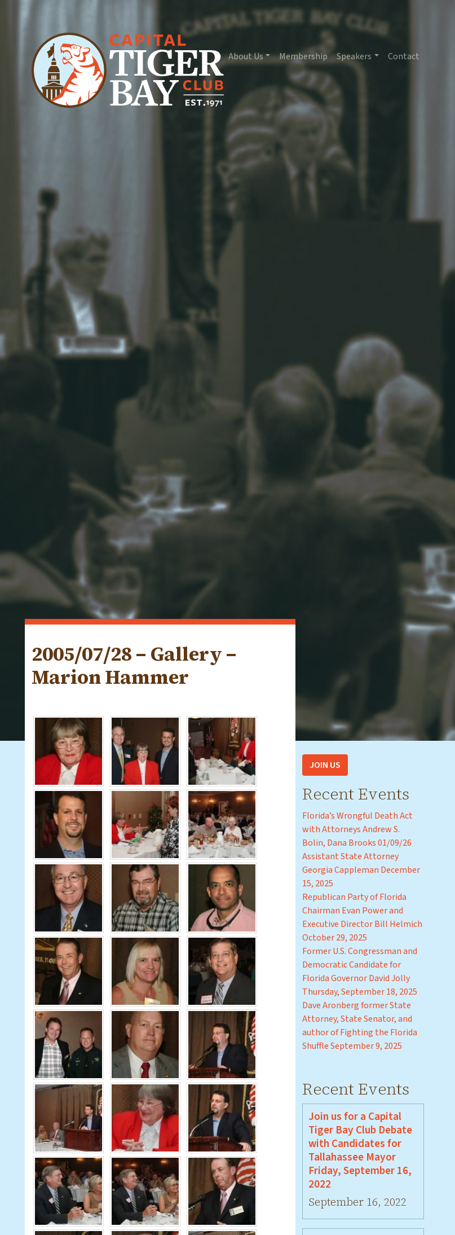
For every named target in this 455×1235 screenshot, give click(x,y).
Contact (403, 56)
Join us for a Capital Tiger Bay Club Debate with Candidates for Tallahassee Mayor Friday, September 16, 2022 (360, 1150)
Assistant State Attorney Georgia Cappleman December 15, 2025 (361, 870)
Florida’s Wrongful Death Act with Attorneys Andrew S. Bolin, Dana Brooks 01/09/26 (357, 829)
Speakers (354, 56)
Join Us (325, 765)
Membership (303, 56)
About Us (245, 56)
